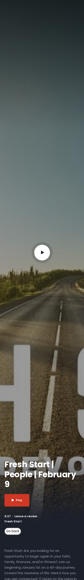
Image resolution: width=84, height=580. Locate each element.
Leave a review (26, 516)
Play (17, 500)
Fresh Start (13, 521)
